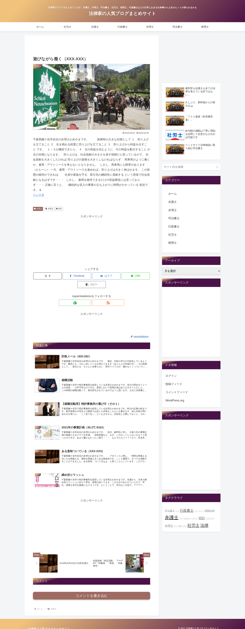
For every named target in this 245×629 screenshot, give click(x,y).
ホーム (172, 193)
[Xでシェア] (52, 275)
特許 (59, 209)
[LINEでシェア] (111, 275)
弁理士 (38, 209)
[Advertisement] (91, 45)
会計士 (201, 511)
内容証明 (194, 518)
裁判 (180, 526)
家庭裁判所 (210, 518)
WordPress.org (174, 400)
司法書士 (174, 218)
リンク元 (38, 195)
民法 (177, 511)
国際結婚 (210, 510)
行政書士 (174, 226)
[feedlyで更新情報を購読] (88, 294)
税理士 (172, 242)
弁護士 (172, 201)
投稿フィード (173, 384)
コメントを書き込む (92, 592)
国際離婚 (186, 518)
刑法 (196, 511)
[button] (131, 275)
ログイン (171, 375)
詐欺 (181, 518)
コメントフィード (176, 392)
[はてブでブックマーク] (91, 275)
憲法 (176, 526)
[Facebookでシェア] (71, 275)
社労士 (172, 234)
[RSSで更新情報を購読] (95, 294)
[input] (191, 167)
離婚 (185, 526)
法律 (204, 525)
